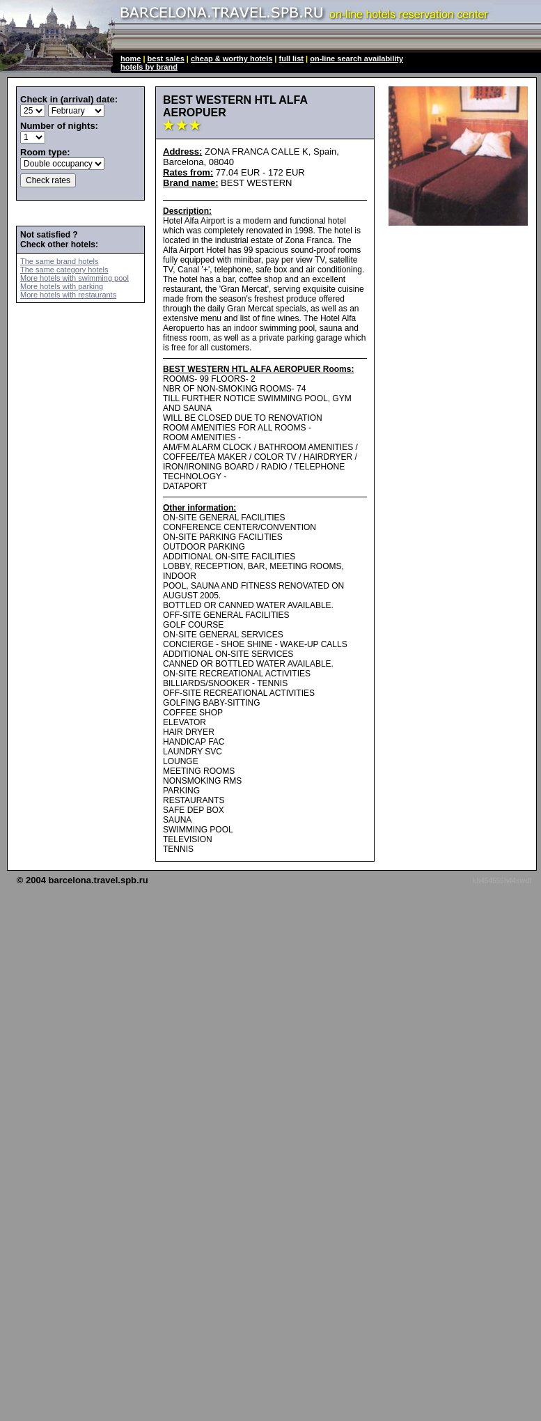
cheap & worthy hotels (231, 58)
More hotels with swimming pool (74, 278)
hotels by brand (149, 67)
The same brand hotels (59, 261)
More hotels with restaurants (68, 294)
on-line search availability (356, 58)
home (130, 58)
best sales (166, 58)
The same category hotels (64, 269)
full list (291, 58)
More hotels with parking (61, 286)
